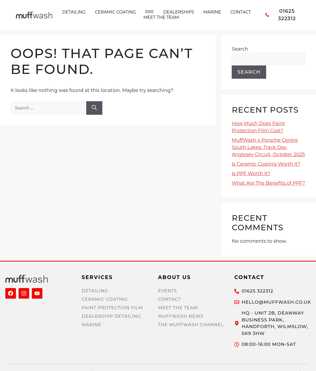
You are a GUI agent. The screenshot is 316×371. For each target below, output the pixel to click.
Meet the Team (161, 17)
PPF (149, 12)
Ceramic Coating (115, 12)
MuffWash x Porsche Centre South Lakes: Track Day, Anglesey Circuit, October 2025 (268, 147)
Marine (212, 12)
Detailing (74, 12)
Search (240, 49)
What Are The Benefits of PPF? (268, 183)
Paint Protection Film (114, 307)
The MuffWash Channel (192, 324)
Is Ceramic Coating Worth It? (266, 164)
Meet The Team (178, 307)
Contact (240, 12)
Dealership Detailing (112, 316)
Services (97, 277)
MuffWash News (181, 316)
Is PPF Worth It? (251, 173)
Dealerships (178, 12)
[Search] (94, 108)
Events (168, 290)
